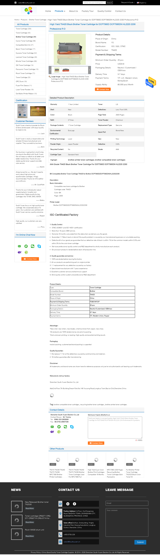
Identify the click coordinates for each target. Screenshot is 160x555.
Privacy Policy (36, 552)
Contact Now (104, 89)
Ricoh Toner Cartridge (24, 73)
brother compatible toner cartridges (66, 404)
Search (109, 3)
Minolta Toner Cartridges (25, 61)
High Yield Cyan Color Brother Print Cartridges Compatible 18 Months (96, 472)
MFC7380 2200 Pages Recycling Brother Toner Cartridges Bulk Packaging (115, 473)
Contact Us (120, 11)
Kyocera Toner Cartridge (25, 53)
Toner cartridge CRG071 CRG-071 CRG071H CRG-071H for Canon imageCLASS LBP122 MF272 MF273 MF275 (38, 517)
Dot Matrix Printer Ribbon (25, 94)
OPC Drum (19, 81)
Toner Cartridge (21, 29)
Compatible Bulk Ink (23, 45)
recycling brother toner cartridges (92, 404)
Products (59, 11)
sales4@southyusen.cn (26, 3)
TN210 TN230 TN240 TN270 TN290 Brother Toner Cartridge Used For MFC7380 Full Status (76, 474)
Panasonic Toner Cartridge (25, 69)
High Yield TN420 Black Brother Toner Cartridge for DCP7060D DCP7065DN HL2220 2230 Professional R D (70, 79)
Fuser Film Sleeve (22, 85)
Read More (30, 508)
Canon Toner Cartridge (24, 41)
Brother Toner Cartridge (37, 20)
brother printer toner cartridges (116, 404)
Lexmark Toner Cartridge (25, 57)
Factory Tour (88, 11)
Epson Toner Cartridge (24, 49)
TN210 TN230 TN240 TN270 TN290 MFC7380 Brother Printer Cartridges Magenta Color (57, 474)
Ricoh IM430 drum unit (34, 530)
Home (48, 11)
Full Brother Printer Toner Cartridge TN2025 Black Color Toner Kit (133, 473)
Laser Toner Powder (23, 90)
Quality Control (104, 11)
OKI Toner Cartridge (23, 65)
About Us (73, 11)
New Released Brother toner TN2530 (37, 503)
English (143, 3)
